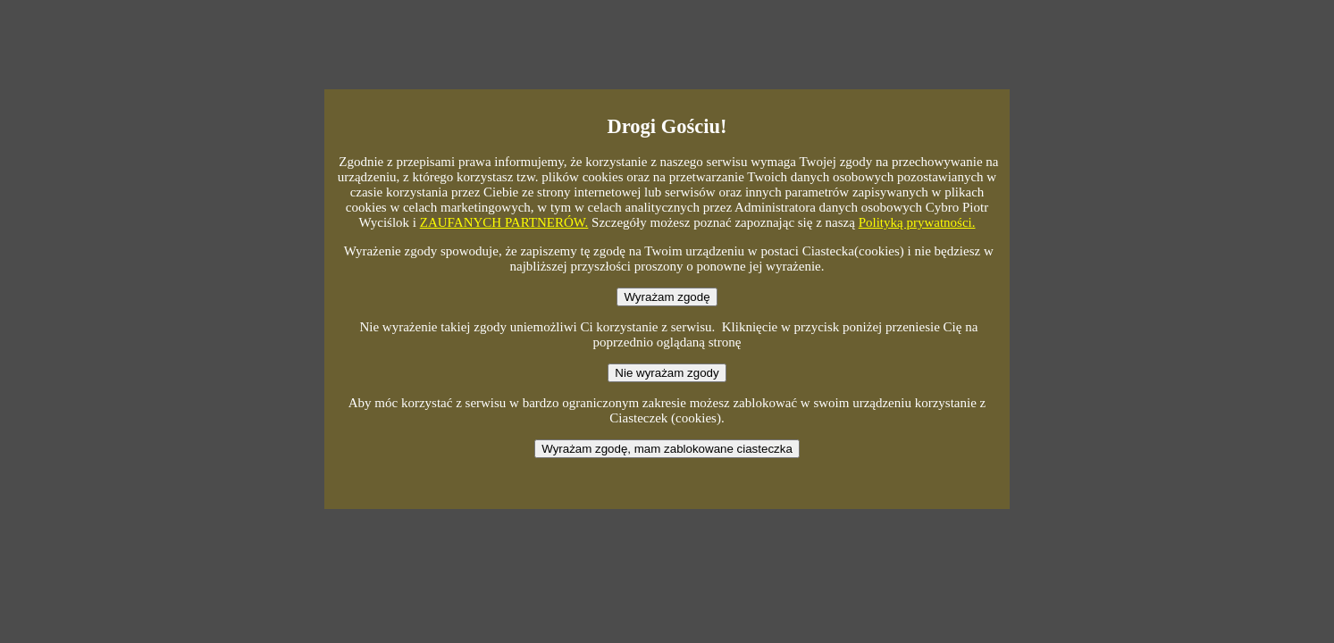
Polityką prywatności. (917, 222)
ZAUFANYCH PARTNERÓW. (504, 222)
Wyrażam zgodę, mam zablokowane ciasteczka (667, 448)
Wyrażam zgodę (666, 297)
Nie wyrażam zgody (666, 373)
